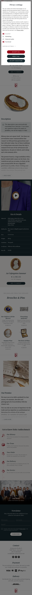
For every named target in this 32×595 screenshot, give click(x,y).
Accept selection (16, 60)
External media (9, 39)
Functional (8, 42)
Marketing (8, 36)
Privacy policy (20, 30)
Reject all (16, 56)
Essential (7, 34)
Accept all (16, 52)
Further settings (8, 46)
